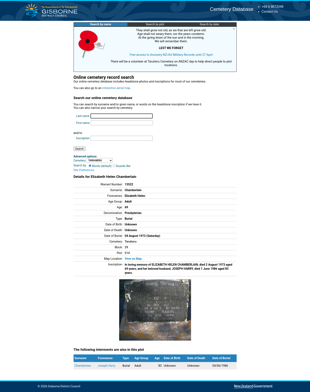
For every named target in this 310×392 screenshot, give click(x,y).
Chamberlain (83, 366)
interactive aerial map (116, 88)
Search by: (80, 165)
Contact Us (269, 11)
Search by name (100, 24)
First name (82, 123)
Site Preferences (84, 170)
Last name (82, 116)
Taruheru (131, 241)
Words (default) (100, 166)
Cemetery (80, 160)
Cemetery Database (231, 9)
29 (126, 247)
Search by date (209, 24)
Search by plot (155, 24)
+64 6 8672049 (272, 6)
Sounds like (121, 166)
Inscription (82, 138)
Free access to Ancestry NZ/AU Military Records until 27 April (171, 55)
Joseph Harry (106, 366)
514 (127, 253)
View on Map (133, 259)
